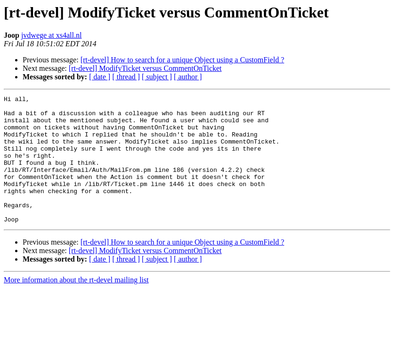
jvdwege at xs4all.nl (51, 35)
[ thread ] (126, 77)
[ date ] (99, 77)
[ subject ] (157, 77)
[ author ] (188, 77)
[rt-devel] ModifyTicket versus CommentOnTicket (145, 68)
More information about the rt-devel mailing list (76, 305)
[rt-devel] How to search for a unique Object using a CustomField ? (182, 60)
